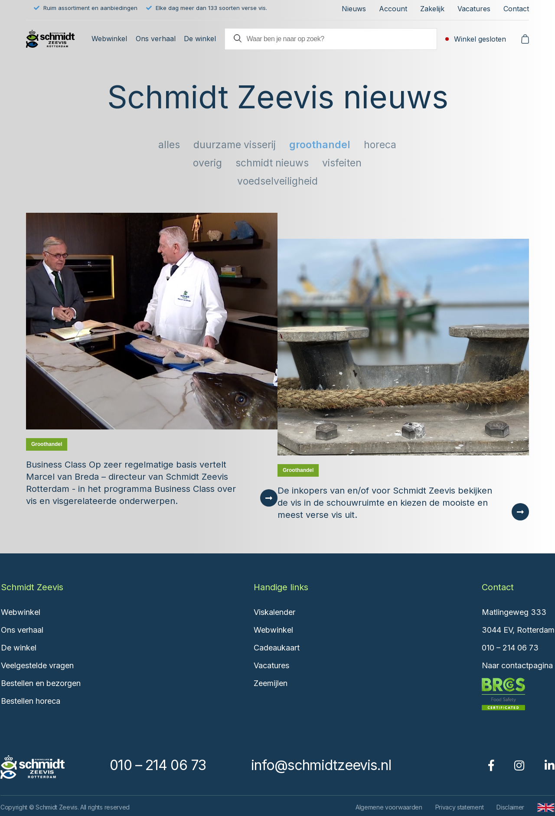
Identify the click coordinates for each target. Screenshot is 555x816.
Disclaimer (510, 807)
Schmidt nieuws (272, 163)
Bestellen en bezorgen (41, 683)
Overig (207, 163)
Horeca (380, 145)
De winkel (200, 38)
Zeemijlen (270, 683)
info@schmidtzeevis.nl (321, 765)
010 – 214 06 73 (510, 647)
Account (393, 8)
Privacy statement (459, 807)
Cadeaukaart (277, 647)
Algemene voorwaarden (389, 807)
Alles (169, 145)
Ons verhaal (156, 38)
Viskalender (274, 612)
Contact (516, 8)
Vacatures (473, 8)
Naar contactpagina (517, 665)
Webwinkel (109, 38)
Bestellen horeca (30, 700)
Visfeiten (342, 163)
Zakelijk (432, 8)
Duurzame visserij (234, 145)
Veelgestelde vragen (37, 665)
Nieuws (354, 8)
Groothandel (319, 145)
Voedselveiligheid (277, 181)
